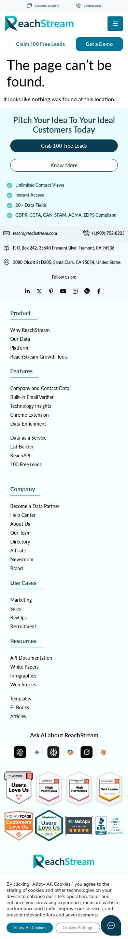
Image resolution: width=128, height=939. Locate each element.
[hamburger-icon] (115, 23)
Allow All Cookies (29, 927)
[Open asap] (111, 925)
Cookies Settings (77, 927)
